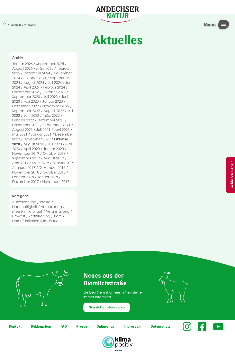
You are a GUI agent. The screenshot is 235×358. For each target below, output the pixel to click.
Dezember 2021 (50, 120)
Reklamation (41, 326)
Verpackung (51, 207)
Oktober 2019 (54, 153)
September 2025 (50, 64)
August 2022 (53, 111)
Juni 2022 (31, 115)
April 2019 (20, 163)
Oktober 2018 (54, 172)
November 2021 (25, 125)
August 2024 (33, 82)
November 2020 (36, 139)
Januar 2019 (25, 167)
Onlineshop (105, 326)
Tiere (58, 216)
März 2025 (44, 68)
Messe (17, 211)
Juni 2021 (62, 129)
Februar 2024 (54, 87)
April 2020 (31, 149)
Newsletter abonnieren (106, 307)
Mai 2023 (31, 101)
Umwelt (18, 216)
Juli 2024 (55, 82)
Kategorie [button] (20, 196)
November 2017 (55, 182)
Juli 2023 (50, 97)
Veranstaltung (57, 211)
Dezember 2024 (36, 73)
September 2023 (26, 97)
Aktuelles (17, 24)
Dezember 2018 (52, 167)
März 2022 (51, 115)
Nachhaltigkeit (24, 207)
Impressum (132, 326)
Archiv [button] (17, 57)
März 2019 (40, 163)
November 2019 (25, 153)
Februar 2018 (23, 177)
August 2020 (33, 144)
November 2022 (55, 106)
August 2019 (53, 158)
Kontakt (15, 326)
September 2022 (26, 111)
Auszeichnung (24, 202)
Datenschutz (160, 326)
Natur (16, 221)
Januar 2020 (53, 149)
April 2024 (31, 87)
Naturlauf (34, 211)
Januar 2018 (47, 177)
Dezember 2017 (25, 182)
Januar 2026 (22, 64)
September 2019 (26, 158)
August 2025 (22, 68)
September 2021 (56, 125)
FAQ (63, 326)
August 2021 (22, 129)
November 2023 (25, 92)
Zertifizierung (39, 216)
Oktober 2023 (54, 92)
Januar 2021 (41, 134)
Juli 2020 (55, 144)
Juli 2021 (43, 129)
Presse (45, 202)
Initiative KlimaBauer (42, 221)
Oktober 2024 (34, 78)
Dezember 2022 (25, 106)
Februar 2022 (23, 120)
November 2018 (25, 172)
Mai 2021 (19, 134)
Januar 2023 (52, 101)
